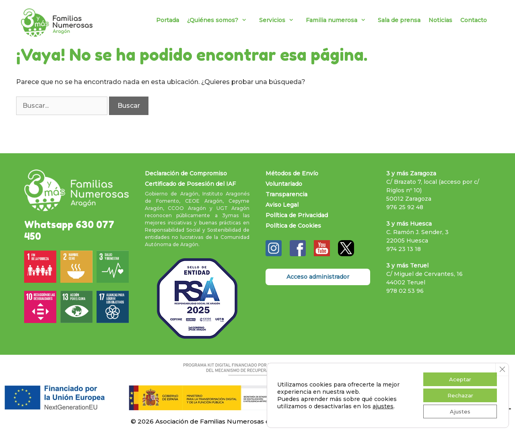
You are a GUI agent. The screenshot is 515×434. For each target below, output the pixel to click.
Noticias (440, 20)
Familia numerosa (340, 20)
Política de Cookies (293, 225)
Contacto (473, 20)
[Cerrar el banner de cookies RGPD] (501, 367)
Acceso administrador (317, 276)
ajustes (383, 405)
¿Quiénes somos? (221, 20)
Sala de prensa (399, 20)
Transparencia (286, 194)
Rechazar (458, 394)
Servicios (280, 20)
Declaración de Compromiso (186, 173)
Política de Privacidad (297, 215)
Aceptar (458, 377)
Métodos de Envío (292, 173)
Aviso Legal (282, 204)
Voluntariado (284, 183)
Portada (167, 20)
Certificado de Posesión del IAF (190, 183)
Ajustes (458, 411)
